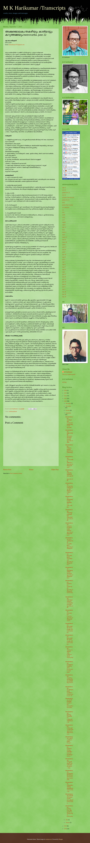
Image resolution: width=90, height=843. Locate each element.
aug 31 (64, 264)
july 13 (64, 279)
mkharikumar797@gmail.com (16, 44)
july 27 (64, 274)
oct (63, 210)
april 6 (64, 244)
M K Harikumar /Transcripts (34, 8)
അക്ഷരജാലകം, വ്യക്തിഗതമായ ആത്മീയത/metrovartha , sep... (69, 787)
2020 (65, 401)
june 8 (63, 286)
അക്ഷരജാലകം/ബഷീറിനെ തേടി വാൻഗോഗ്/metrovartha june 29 (69, 691)
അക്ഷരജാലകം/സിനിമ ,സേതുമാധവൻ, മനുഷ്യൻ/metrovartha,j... (69, 798)
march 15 (64, 237)
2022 (65, 395)
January (68, 822)
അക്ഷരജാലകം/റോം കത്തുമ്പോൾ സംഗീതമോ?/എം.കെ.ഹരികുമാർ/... (69, 544)
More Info (76, 178)
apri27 (63, 252)
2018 (65, 828)
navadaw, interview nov (68, 197)
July (67, 819)
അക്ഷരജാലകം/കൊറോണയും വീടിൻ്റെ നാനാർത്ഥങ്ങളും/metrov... (69, 751)
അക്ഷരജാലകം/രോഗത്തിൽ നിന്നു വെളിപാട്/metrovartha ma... (69, 628)
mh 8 (63, 234)
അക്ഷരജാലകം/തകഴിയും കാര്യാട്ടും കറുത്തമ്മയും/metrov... (69, 679)
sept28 (64, 222)
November (68, 406)
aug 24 (64, 257)
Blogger (61, 839)
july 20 (64, 277)
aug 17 (64, 267)
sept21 (64, 224)
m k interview (65, 207)
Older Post (55, 470)
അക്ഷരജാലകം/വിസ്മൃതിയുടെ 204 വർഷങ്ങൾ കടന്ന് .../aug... (69, 763)
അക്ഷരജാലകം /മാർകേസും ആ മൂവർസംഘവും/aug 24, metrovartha (69, 811)
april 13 (64, 247)
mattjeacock (49, 839)
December (68, 403)
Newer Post (7, 470)
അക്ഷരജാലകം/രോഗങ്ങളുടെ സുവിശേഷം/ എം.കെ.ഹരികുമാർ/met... (69, 558)
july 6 (63, 259)
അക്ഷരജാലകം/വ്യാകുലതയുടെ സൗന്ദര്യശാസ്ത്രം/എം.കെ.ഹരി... (69, 602)
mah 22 (64, 239)
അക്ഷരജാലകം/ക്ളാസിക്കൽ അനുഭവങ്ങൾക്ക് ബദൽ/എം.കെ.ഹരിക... (69, 436)
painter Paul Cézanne (67, 205)
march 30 (64, 242)
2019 (65, 826)
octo (63, 212)
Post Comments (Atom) (16, 473)
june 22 (64, 284)
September (68, 413)
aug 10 (64, 269)
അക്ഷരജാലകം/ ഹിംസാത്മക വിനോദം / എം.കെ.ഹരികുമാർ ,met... (69, 462)
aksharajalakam (13, 411)
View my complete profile (68, 374)
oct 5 (63, 220)
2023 (65, 393)
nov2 (63, 202)
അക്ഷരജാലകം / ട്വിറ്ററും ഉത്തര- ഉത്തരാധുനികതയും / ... (69, 449)
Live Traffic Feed (71, 132)
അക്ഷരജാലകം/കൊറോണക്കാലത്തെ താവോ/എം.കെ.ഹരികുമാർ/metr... (69, 529)
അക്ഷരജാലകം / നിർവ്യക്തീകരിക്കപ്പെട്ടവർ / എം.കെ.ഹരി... (69, 475)
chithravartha (69, 176)
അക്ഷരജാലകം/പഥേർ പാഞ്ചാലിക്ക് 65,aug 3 (69, 739)
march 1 (64, 232)
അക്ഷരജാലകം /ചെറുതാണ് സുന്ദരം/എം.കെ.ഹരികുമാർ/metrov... (69, 615)
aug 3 (63, 272)
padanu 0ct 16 (65, 200)
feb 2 (63, 229)
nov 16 (64, 190)
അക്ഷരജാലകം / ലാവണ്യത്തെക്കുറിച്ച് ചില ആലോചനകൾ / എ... (69, 488)
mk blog (64, 382)
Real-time (66, 178)
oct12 (63, 217)
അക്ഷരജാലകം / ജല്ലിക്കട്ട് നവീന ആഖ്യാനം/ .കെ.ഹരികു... (69, 502)
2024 (65, 390)
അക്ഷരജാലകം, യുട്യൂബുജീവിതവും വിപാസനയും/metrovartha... (69, 775)
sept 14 (64, 227)
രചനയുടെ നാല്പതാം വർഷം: (70, 141)
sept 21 (64, 187)
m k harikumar (68, 372)
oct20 (63, 215)
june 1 (63, 289)
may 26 (64, 294)
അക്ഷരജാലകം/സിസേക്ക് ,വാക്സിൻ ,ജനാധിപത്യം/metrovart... (69, 729)
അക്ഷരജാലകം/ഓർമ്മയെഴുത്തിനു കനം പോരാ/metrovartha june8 (69, 667)
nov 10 (64, 195)
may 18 (64, 254)
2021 (65, 398)
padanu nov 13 (66, 192)
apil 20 (64, 249)
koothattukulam (75, 145)
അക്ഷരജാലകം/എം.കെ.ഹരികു (70, 137)
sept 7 (63, 262)
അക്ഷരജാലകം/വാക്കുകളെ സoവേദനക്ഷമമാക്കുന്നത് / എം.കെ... (69, 422)
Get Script (71, 178)
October (68, 410)
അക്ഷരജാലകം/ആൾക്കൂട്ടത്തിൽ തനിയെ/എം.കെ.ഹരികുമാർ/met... (69, 573)
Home (31, 470)
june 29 (64, 282)
